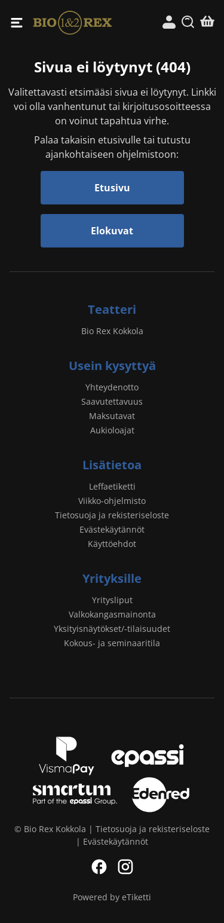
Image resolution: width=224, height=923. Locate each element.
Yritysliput (112, 600)
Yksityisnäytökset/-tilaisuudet (112, 628)
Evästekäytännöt (112, 529)
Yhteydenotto (112, 387)
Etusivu (112, 187)
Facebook (99, 866)
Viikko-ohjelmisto (112, 500)
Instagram (125, 866)
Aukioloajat (112, 430)
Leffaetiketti (112, 486)
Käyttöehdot (112, 543)
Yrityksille (112, 578)
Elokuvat (112, 230)
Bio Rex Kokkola (72, 22)
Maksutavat (112, 415)
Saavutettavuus (112, 401)
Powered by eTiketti (112, 897)
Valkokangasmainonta (112, 614)
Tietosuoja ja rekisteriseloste (112, 515)
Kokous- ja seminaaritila (112, 643)
